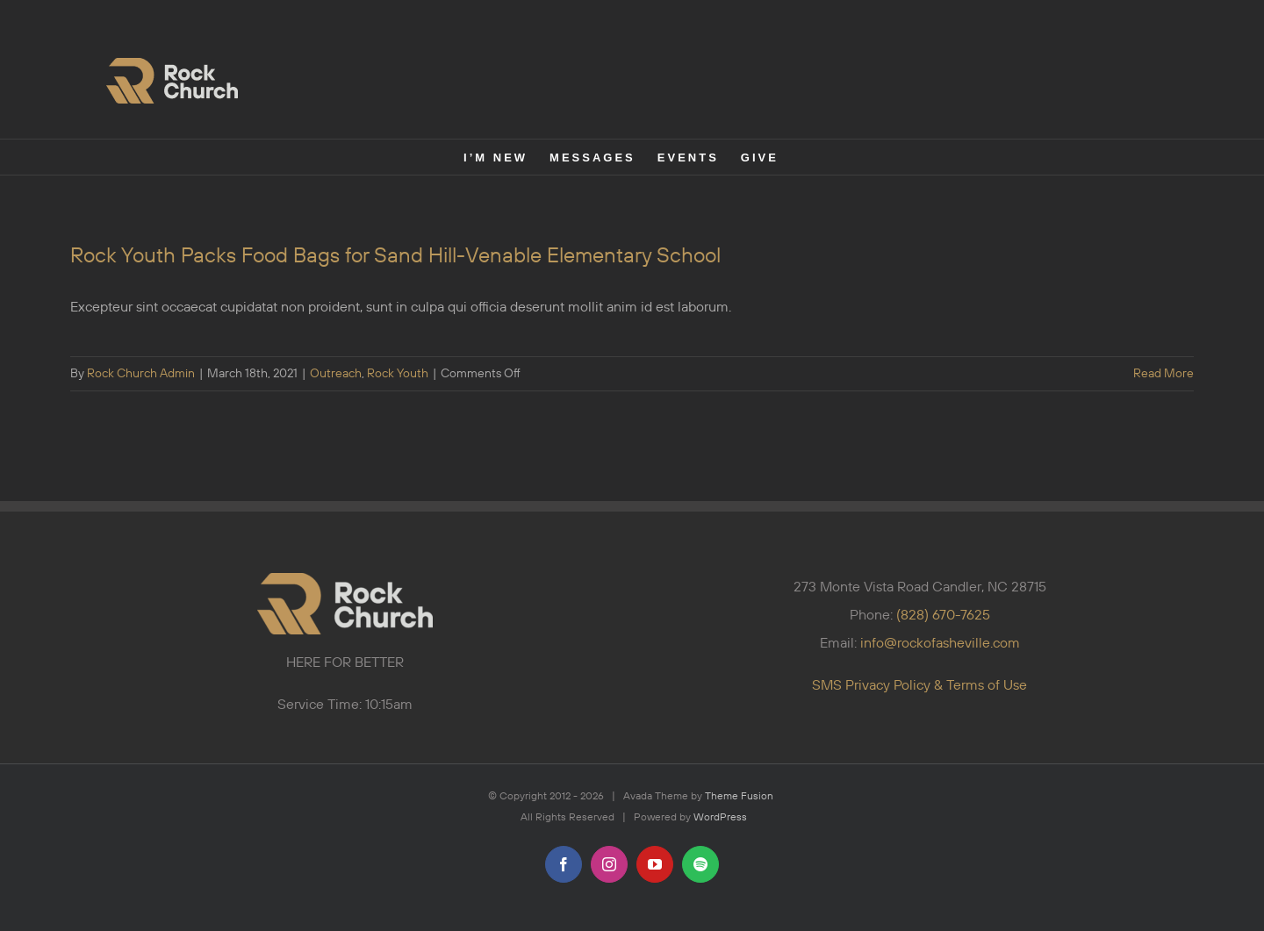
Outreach (336, 374)
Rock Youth (397, 374)
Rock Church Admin (141, 374)
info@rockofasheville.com (940, 643)
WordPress (720, 817)
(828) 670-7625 (943, 615)
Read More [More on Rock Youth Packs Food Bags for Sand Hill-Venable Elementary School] (1163, 374)
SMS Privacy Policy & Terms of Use (919, 685)
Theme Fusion (739, 796)
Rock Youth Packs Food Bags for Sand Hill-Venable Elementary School (395, 256)
